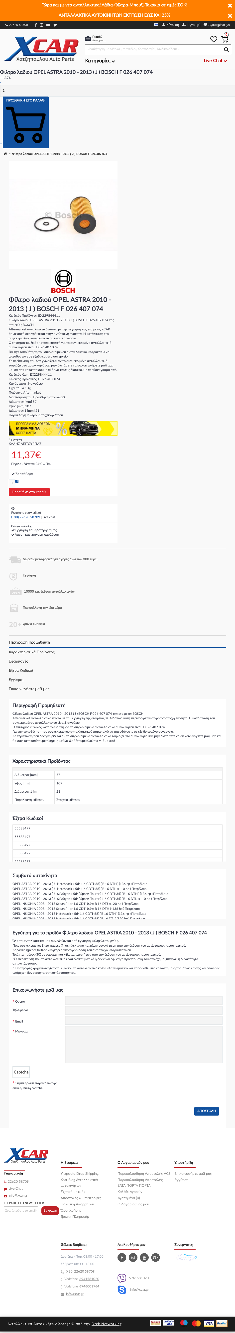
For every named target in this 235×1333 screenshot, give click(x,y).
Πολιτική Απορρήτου (77, 1204)
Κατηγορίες (100, 60)
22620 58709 (16, 25)
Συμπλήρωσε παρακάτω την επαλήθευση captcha (34, 1086)
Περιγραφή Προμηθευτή (29, 642)
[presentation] (103, 1087)
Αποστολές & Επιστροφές (81, 1198)
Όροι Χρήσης (71, 1210)
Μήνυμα (21, 1031)
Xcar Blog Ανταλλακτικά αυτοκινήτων (79, 1182)
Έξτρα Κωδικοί (21, 670)
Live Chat (15, 1188)
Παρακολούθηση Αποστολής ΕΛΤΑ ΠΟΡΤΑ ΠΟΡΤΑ (140, 1182)
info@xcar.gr (17, 1195)
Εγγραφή (50, 1210)
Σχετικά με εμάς (73, 1192)
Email (19, 1021)
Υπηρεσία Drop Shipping (80, 1174)
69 (81, 1279)
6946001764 (89, 1286)
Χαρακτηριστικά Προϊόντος (32, 652)
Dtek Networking (107, 1324)
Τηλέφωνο (20, 1010)
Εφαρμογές (18, 661)
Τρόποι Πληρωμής (75, 1217)
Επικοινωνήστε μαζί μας (29, 689)
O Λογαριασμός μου (133, 1204)
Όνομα (20, 1001)
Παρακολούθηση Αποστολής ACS (144, 1174)
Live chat (48, 517)
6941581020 (133, 1278)
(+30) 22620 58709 (25, 517)
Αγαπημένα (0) (129, 1198)
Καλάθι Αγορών (130, 1192)
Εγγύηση (16, 680)
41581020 (91, 1279)
